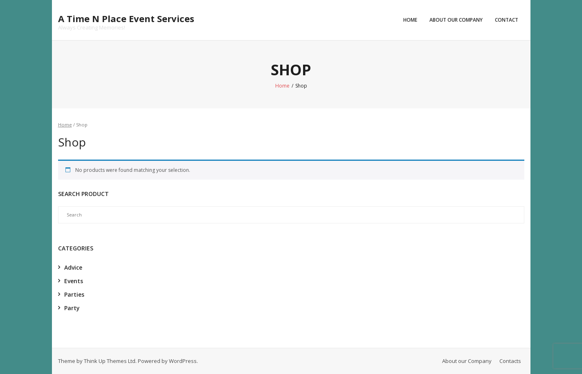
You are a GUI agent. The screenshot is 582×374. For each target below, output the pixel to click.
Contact (506, 19)
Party (72, 308)
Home (410, 19)
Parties (74, 294)
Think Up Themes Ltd (109, 361)
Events (73, 281)
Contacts (510, 361)
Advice (73, 267)
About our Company (456, 19)
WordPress (183, 361)
